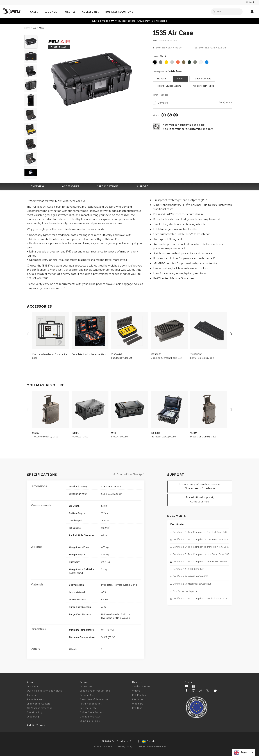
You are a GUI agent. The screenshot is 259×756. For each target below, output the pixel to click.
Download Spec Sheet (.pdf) (128, 474)
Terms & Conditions (103, 746)
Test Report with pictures (186, 591)
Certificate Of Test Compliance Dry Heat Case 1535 (200, 532)
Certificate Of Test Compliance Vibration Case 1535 (200, 562)
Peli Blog (137, 708)
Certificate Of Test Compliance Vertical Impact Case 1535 (203, 599)
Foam (180, 79)
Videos (136, 691)
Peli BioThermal (36, 725)
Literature (138, 699)
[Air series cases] (59, 42)
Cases (27, 28)
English (241, 752)
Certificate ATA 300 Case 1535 (188, 569)
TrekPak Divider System (169, 86)
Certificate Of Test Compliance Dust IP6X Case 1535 (200, 540)
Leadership (33, 717)
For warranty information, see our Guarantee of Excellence (200, 486)
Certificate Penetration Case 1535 (190, 576)
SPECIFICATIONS (107, 186)
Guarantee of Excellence (94, 699)
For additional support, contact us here (200, 499)
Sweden (149, 741)
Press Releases (35, 699)
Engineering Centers (38, 704)
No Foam (162, 79)
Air (34, 28)
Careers (31, 695)
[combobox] (243, 752)
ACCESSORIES (70, 186)
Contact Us (86, 686)
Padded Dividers (202, 79)
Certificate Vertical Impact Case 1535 (192, 584)
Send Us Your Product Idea (95, 691)
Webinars (137, 704)
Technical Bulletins (91, 704)
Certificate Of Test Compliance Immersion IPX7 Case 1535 (203, 547)
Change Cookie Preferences (151, 746)
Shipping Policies (90, 721)
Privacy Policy (125, 746)
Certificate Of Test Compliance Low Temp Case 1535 (201, 554)
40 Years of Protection (40, 708)
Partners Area (87, 695)
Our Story (32, 686)
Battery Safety (88, 708)
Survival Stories (141, 686)
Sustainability (35, 712)
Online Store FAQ (90, 717)
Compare (163, 103)
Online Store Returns (92, 712)
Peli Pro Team (140, 695)
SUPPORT (142, 186)
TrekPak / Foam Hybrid (203, 86)
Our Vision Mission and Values (44, 691)
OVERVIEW (37, 186)
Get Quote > (225, 102)
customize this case (192, 125)
